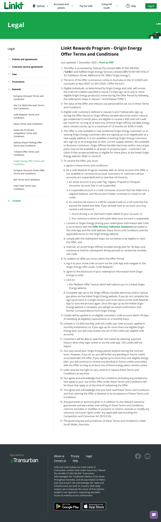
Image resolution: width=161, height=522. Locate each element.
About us (59, 456)
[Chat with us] (154, 515)
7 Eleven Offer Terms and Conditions (26, 153)
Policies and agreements (22, 59)
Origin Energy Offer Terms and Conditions (29, 163)
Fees (12, 74)
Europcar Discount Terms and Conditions (29, 98)
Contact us (60, 460)
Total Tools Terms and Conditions (25, 187)
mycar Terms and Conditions (28, 123)
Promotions (16, 81)
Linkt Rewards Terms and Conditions (26, 116)
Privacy (75, 456)
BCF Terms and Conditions (27, 179)
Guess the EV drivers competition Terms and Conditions (25, 133)
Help (75, 460)
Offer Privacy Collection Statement (113, 226)
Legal (11, 49)
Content (14, 200)
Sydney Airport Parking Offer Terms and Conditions (28, 144)
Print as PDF (106, 62)
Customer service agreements (25, 66)
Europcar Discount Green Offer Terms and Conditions (29, 172)
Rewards (14, 89)
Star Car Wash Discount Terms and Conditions (29, 107)
